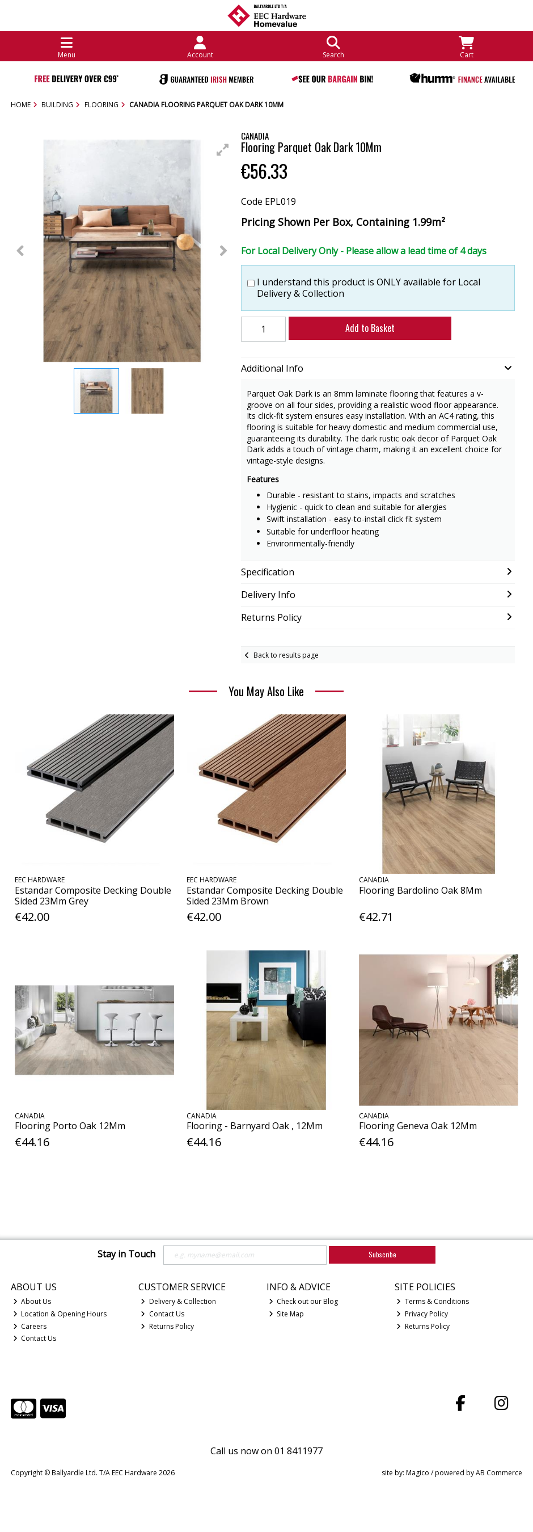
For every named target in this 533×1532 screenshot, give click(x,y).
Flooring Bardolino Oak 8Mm (420, 890)
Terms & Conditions (432, 1301)
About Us (32, 1301)
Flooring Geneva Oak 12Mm (418, 1125)
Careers (30, 1326)
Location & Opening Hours (60, 1314)
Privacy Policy (422, 1314)
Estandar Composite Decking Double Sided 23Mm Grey (93, 895)
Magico (417, 1473)
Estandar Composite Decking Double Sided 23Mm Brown (265, 895)
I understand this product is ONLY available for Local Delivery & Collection (368, 287)
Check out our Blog (304, 1301)
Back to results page (286, 655)
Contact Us (35, 1338)
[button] (223, 150)
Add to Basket (370, 328)
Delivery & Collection (178, 1301)
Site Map (286, 1314)
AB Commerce (499, 1473)
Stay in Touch (126, 1254)
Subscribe (382, 1254)
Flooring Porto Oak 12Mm (70, 1125)
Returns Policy (167, 1326)
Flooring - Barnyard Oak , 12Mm (255, 1125)
